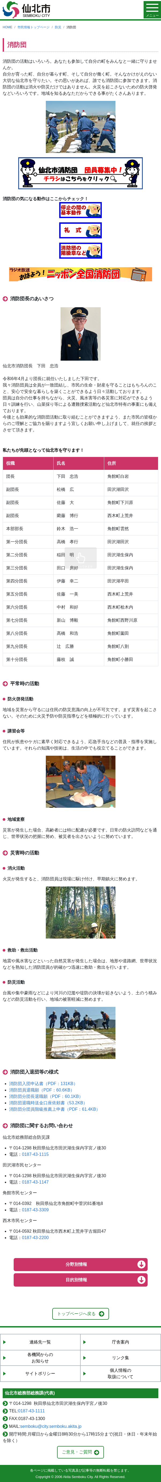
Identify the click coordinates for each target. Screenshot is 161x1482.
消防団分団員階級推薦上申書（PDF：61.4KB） (54, 1109)
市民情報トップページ (33, 27)
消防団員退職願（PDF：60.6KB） (41, 1090)
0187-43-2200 (35, 1237)
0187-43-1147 (35, 1182)
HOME (7, 27)
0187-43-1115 (35, 1154)
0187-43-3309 (35, 1210)
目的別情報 (76, 1280)
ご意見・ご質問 (77, 1452)
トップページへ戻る (76, 1313)
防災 (58, 27)
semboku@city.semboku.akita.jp (50, 1426)
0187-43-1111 (31, 1411)
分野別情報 (76, 1264)
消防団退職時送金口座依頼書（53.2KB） (48, 1103)
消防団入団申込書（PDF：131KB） (43, 1083)
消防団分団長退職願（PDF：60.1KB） (46, 1096)
